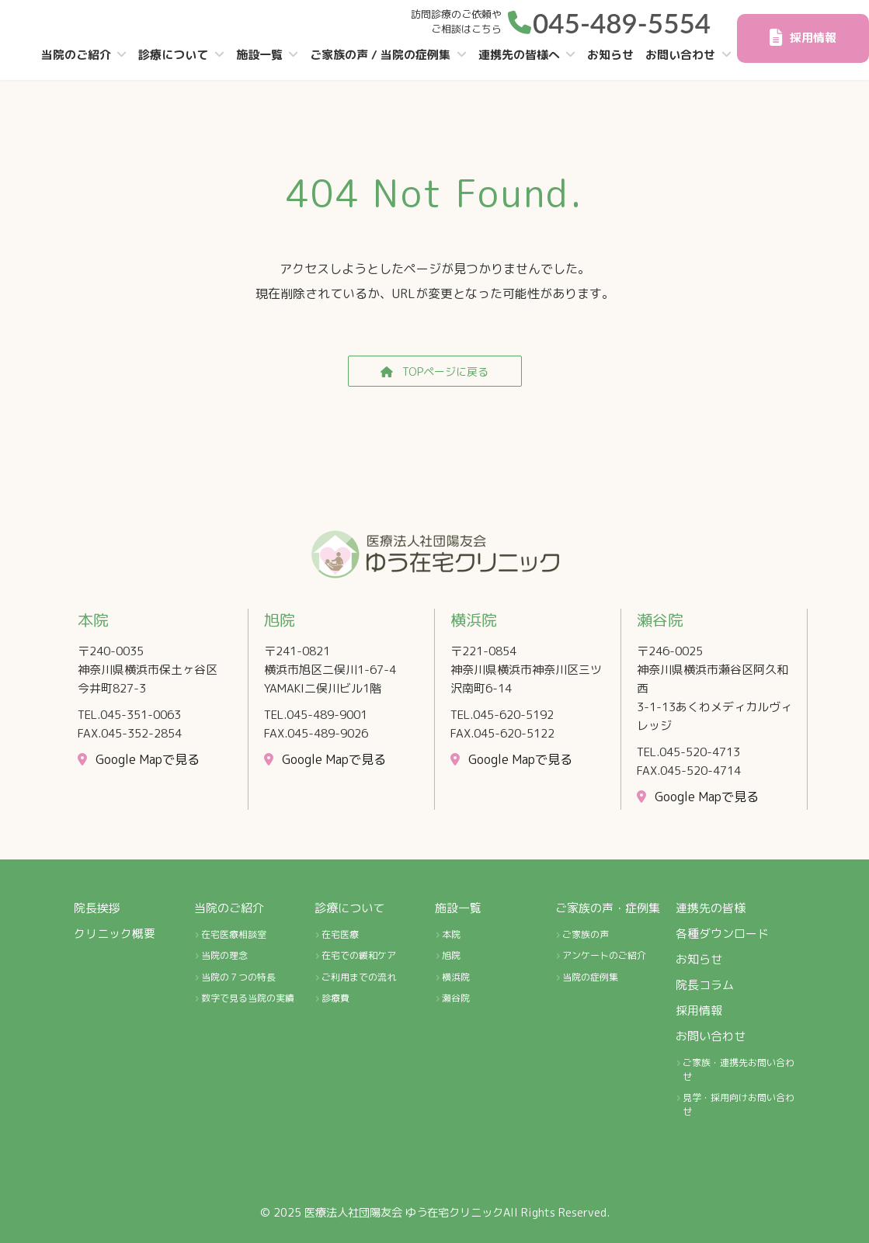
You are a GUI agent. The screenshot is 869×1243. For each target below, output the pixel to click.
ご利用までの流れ (359, 977)
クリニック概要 (114, 933)
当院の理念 (224, 956)
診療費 (335, 998)
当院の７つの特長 (238, 977)
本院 (451, 934)
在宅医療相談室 (233, 934)
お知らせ (699, 959)
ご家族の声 (585, 934)
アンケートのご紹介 (604, 956)
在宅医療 (340, 934)
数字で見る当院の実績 (247, 998)
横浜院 (456, 977)
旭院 (451, 956)
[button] (609, 20)
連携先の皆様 (711, 908)
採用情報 (699, 1010)
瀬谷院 (456, 998)
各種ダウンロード (722, 933)
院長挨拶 (97, 908)
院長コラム (705, 985)
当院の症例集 (590, 977)
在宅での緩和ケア (359, 956)
